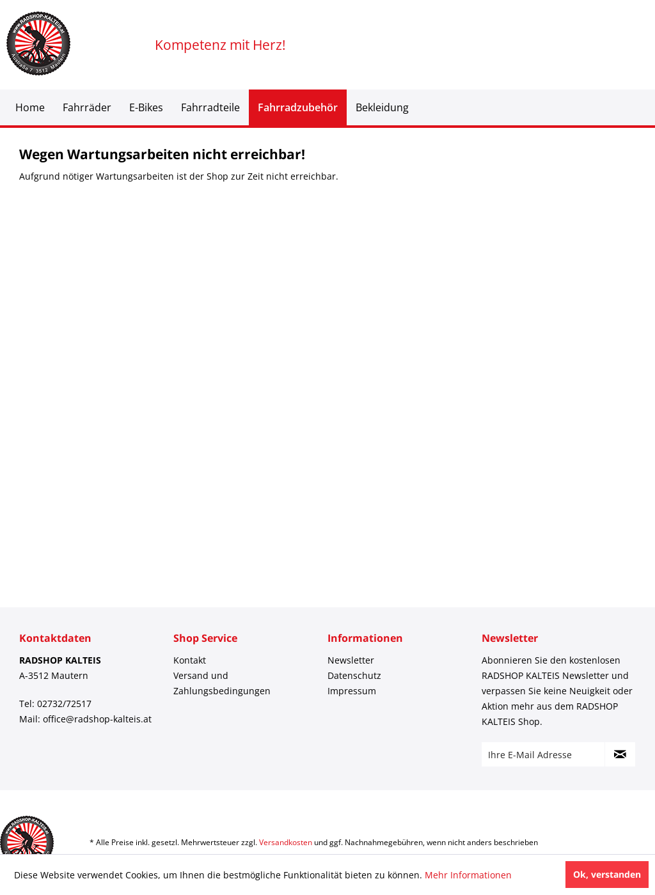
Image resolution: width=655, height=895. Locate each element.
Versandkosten (285, 842)
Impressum (352, 691)
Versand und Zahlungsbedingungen (222, 683)
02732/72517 (64, 703)
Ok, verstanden (607, 874)
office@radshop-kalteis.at (97, 719)
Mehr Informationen (468, 875)
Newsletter (351, 660)
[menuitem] (30, 107)
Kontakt (189, 660)
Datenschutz (354, 675)
